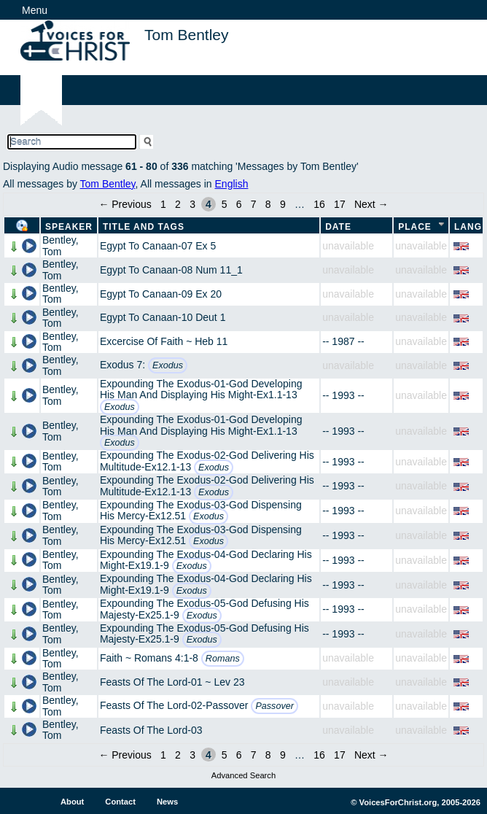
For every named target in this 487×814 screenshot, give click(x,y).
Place (415, 227)
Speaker (69, 227)
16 (319, 204)
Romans (223, 659)
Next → (371, 204)
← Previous (124, 204)
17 (340, 204)
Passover (274, 706)
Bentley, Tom (60, 245)
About (72, 801)
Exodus (167, 365)
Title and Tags (143, 227)
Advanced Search (243, 775)
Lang (468, 227)
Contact (120, 801)
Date (338, 227)
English (232, 184)
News (167, 801)
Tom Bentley (108, 184)
